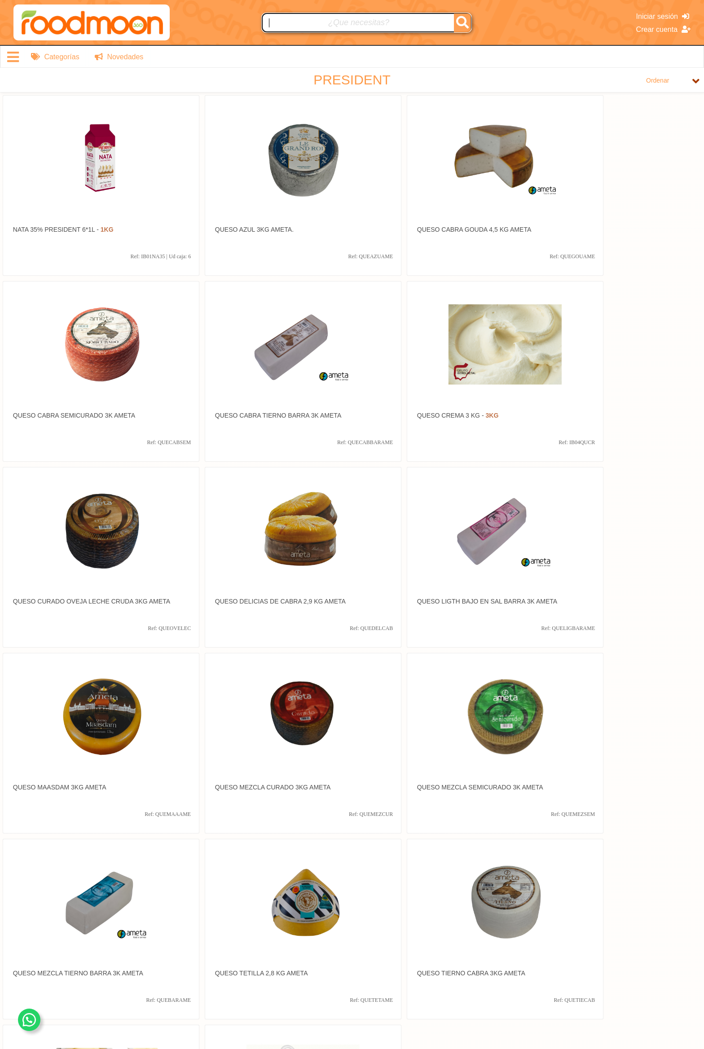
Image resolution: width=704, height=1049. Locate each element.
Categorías (55, 57)
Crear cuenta (663, 29)
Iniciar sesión (662, 16)
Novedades (118, 57)
